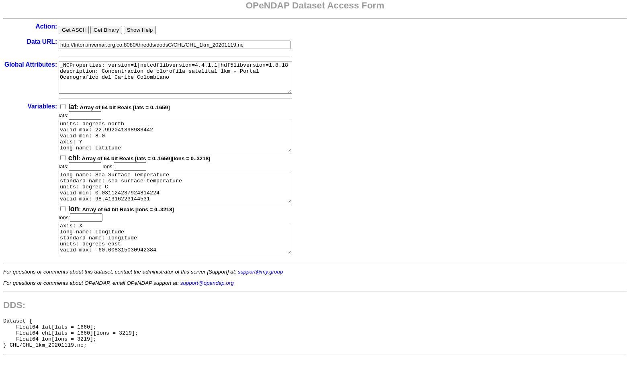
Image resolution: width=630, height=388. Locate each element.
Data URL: (42, 41)
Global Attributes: (30, 64)
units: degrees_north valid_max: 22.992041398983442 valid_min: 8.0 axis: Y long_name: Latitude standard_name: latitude (189, 145)
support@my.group (260, 296)
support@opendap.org (207, 307)
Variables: (42, 112)
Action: (46, 26)
